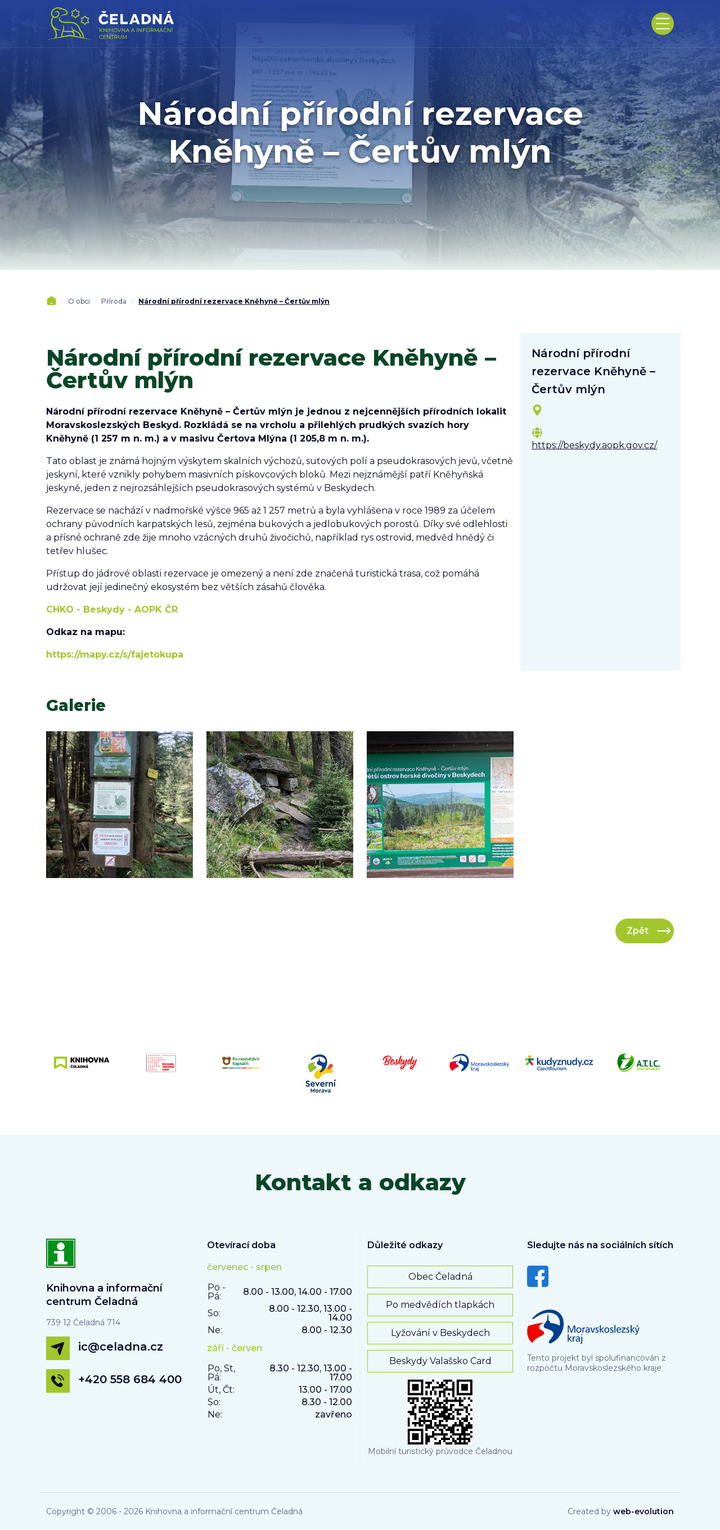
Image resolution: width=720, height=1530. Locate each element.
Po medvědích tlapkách (440, 1304)
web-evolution (643, 1511)
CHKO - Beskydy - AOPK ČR (112, 609)
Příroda (114, 301)
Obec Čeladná (440, 1276)
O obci (79, 301)
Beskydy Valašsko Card (440, 1361)
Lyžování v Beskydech (440, 1333)
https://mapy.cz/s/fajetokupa (114, 654)
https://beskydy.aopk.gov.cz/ (594, 445)
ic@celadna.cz (120, 1346)
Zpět (638, 930)
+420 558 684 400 (130, 1379)
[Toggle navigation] (662, 23)
